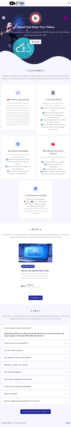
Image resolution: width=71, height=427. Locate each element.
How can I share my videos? (19, 354)
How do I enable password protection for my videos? (25, 391)
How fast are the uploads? (18, 370)
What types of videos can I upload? (21, 365)
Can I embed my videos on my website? (22, 359)
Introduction (28, 272)
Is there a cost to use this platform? (21, 348)
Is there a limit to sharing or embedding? (22, 381)
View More (36, 304)
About (68, 423)
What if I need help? (17, 386)
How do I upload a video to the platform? (22, 337)
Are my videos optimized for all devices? (22, 375)
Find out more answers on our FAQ (35, 412)
